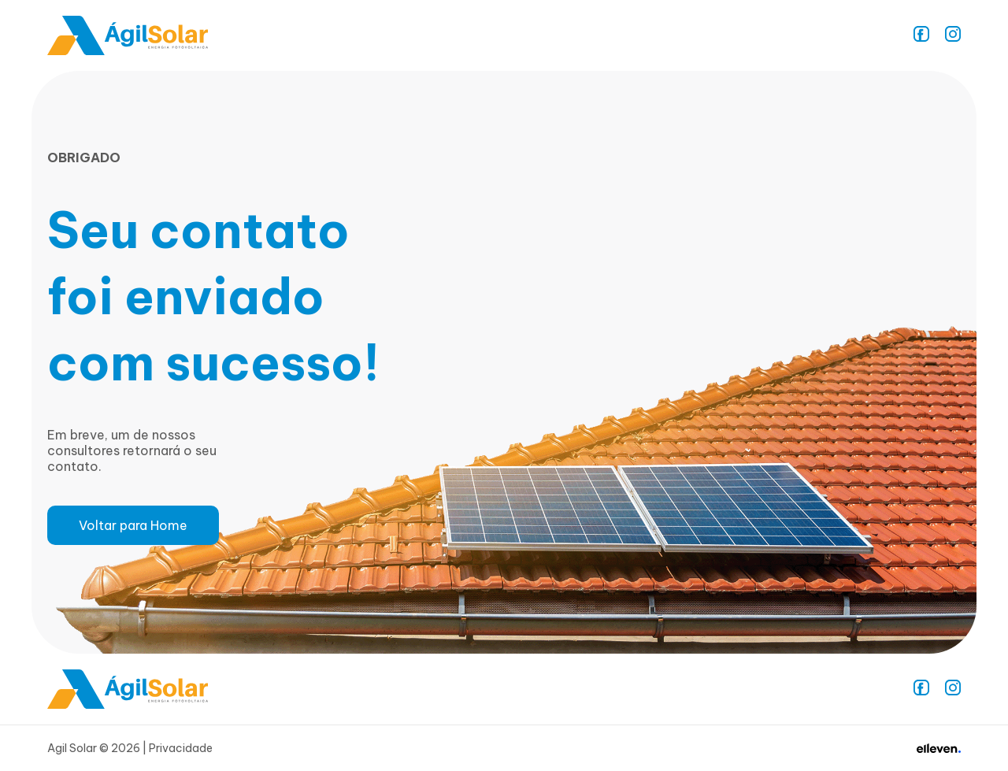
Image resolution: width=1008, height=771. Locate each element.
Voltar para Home (133, 525)
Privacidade (181, 748)
